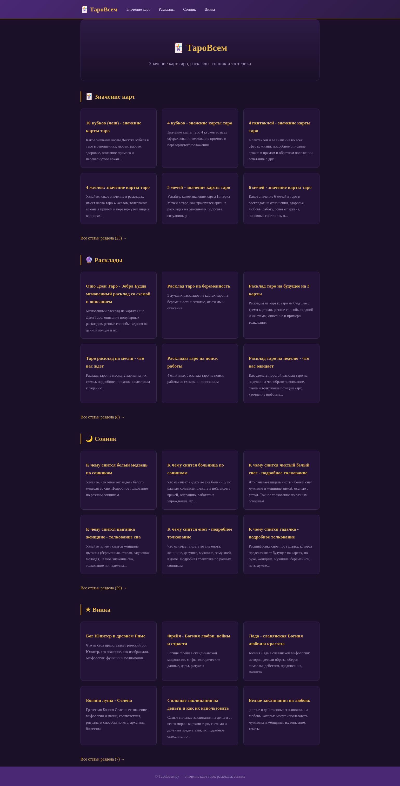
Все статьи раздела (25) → (104, 238)
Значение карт (138, 9)
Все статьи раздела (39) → (104, 588)
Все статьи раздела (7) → (103, 759)
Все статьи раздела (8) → (103, 417)
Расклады (167, 9)
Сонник (189, 9)
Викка (210, 9)
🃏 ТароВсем (99, 9)
